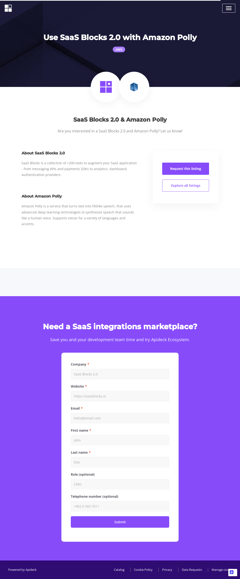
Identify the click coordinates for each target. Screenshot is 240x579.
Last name (79, 452)
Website (77, 386)
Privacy (167, 570)
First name (79, 430)
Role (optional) (83, 474)
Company (78, 364)
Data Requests (192, 570)
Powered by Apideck (22, 570)
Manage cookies (223, 570)
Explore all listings (185, 185)
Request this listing (185, 168)
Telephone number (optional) (94, 496)
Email (75, 408)
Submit (120, 522)
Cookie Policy (143, 570)
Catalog (119, 570)
